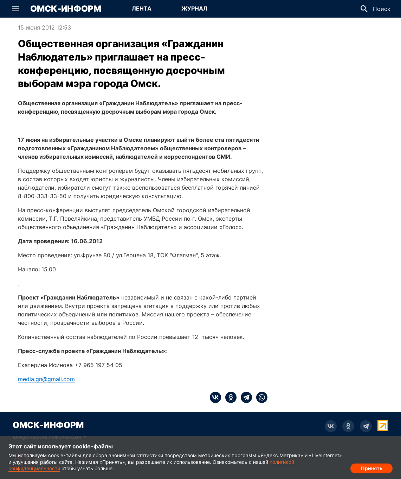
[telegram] (244, 397)
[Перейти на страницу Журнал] (194, 9)
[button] (16, 9)
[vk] (215, 397)
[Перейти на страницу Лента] (141, 9)
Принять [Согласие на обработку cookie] (371, 467)
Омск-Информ (65, 9)
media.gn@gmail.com (46, 379)
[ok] (229, 397)
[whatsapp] (259, 397)
